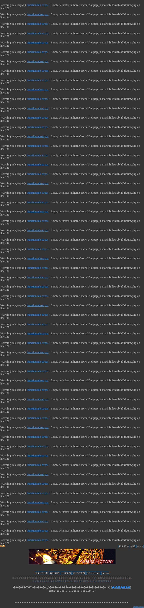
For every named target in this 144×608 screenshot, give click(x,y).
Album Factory (138, 607)
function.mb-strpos (37, 4)
